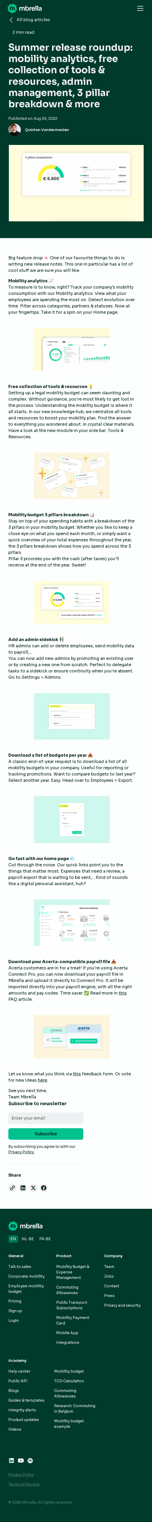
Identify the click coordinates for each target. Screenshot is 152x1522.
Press (109, 1295)
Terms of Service (24, 1484)
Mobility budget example (69, 1424)
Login (13, 1320)
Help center (19, 1371)
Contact (111, 1286)
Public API (17, 1381)
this (123, 993)
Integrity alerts (22, 1410)
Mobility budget (69, 1371)
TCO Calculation (69, 1381)
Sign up (15, 1310)
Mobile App (67, 1332)
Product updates (23, 1419)
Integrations (67, 1342)
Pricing (14, 1301)
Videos (14, 1429)
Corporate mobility (26, 1276)
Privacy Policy (21, 1474)
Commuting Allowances (67, 1290)
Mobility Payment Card (72, 1320)
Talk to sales (19, 1266)
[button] (139, 8)
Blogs (13, 1390)
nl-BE (28, 1239)
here (42, 1080)
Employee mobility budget (26, 1289)
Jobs (109, 1276)
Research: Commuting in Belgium (74, 1408)
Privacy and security (122, 1305)
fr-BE (45, 1239)
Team (109, 1266)
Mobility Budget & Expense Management (72, 1272)
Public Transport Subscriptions (71, 1305)
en (13, 1239)
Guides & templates (26, 1400)
